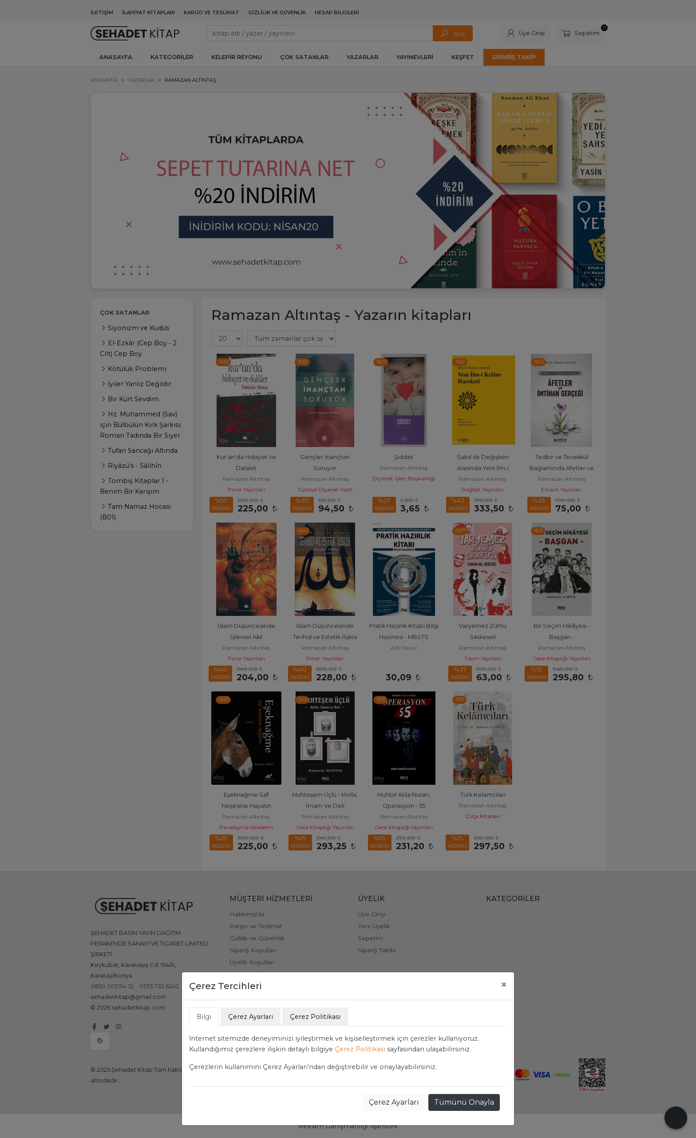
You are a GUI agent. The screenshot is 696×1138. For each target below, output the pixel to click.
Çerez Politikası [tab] (315, 1017)
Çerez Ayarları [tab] (250, 1017)
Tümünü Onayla (464, 1102)
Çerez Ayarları (394, 1102)
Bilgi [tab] (204, 1017)
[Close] (504, 984)
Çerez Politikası (360, 1049)
